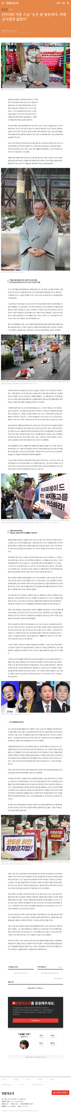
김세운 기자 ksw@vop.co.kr (9, 31)
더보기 (60, 967)
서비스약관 (22, 1085)
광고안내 (28, 1079)
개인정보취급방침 (7, 1085)
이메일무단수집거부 (37, 1085)
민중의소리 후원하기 (60, 1093)
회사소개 (4, 1079)
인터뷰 (10, 10)
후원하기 (52, 1079)
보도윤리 (16, 1079)
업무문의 (40, 1079)
